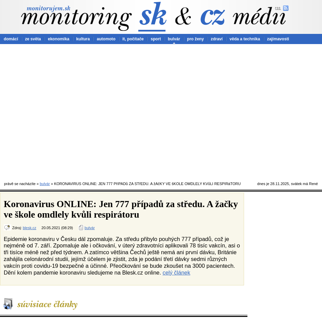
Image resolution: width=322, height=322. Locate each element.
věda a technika (244, 39)
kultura (83, 39)
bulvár (174, 39)
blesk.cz (29, 228)
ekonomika (58, 39)
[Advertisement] (63, 111)
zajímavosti (278, 39)
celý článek (176, 272)
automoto (106, 39)
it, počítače (133, 39)
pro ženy (195, 39)
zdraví (217, 39)
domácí (11, 39)
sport (155, 39)
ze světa (33, 39)
